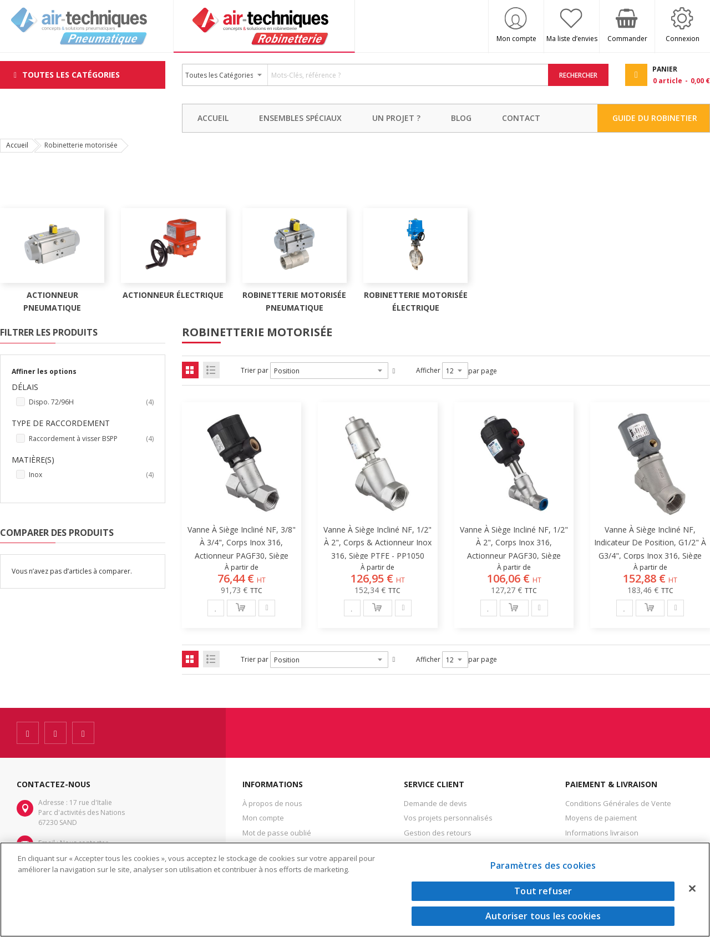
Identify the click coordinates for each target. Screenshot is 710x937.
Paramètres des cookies (543, 865)
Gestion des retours (437, 833)
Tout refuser (543, 891)
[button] (215, 608)
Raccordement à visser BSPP (91, 438)
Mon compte (516, 38)
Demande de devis (435, 803)
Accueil (17, 145)
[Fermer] (692, 888)
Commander (627, 38)
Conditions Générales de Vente (618, 803)
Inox (91, 474)
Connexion (682, 38)
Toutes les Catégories (71, 74)
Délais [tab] (25, 387)
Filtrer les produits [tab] (49, 332)
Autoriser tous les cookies (543, 916)
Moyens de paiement (601, 818)
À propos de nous (272, 803)
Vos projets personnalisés (448, 818)
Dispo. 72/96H (91, 402)
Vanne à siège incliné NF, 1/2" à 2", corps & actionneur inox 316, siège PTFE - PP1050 (377, 542)
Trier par (254, 370)
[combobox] (365, 75)
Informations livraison (601, 833)
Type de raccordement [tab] (61, 423)
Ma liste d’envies (571, 38)
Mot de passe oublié (276, 833)
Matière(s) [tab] (33, 459)
